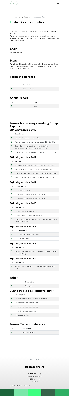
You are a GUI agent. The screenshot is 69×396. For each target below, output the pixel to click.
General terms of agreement (20, 386)
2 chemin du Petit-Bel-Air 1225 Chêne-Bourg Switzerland (34, 379)
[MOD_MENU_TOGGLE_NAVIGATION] (58, 2)
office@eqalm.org (52, 38)
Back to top (34, 360)
